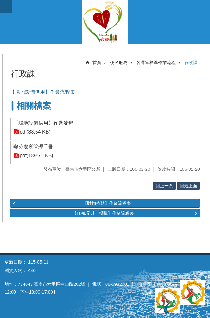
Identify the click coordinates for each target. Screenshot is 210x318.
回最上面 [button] (188, 185)
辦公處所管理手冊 (33, 146)
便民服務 (119, 62)
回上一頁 (164, 185)
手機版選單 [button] (6, 6)
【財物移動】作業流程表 (107, 203)
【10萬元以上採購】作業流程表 (103, 213)
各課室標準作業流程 (156, 62)
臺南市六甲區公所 (105, 22)
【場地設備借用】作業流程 (43, 123)
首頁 (96, 62)
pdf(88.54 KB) (35, 131)
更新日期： (16, 262)
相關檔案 (33, 106)
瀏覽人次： (16, 270)
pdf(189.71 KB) (36, 155)
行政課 (191, 62)
